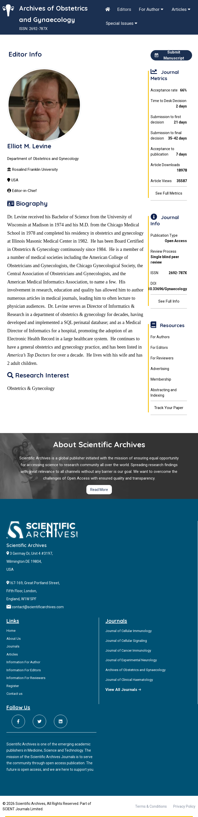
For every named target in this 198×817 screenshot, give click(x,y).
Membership (161, 379)
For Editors (159, 347)
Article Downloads (169, 168)
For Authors (160, 337)
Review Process (169, 257)
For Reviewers (162, 358)
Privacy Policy (184, 806)
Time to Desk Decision (169, 104)
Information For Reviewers (25, 678)
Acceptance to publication (169, 152)
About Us (13, 639)
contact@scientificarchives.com (38, 607)
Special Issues (121, 23)
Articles (181, 9)
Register (12, 686)
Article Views (169, 181)
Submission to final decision (169, 136)
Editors (124, 9)
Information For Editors (23, 670)
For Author (151, 9)
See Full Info (168, 301)
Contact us (14, 694)
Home (10, 631)
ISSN (169, 273)
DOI (169, 286)
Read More (99, 490)
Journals (12, 646)
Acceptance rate (169, 90)
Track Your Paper (168, 407)
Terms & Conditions (151, 806)
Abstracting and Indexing (164, 392)
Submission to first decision (169, 120)
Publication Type (169, 238)
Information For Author (23, 662)
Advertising (160, 369)
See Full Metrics (168, 193)
